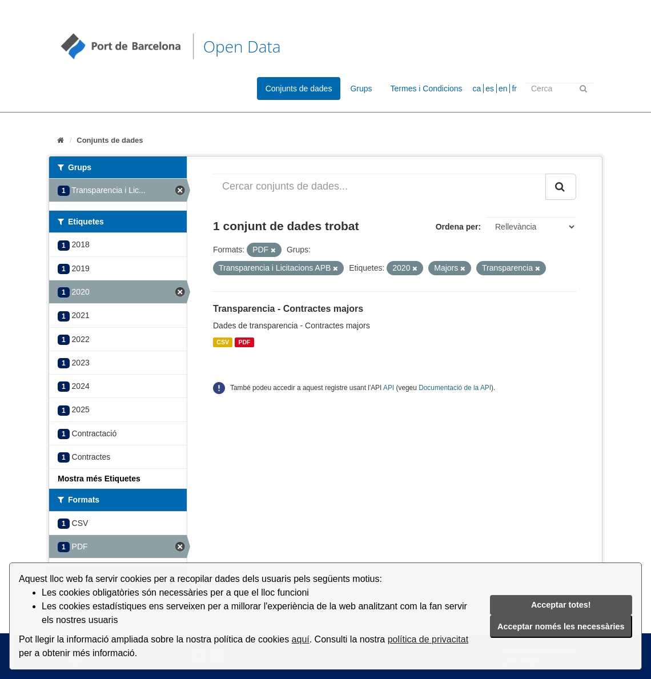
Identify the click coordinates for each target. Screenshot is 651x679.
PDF (244, 342)
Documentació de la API (455, 388)
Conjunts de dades (299, 88)
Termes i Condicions (427, 88)
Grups (361, 88)
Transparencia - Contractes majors (288, 309)
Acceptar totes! (561, 604)
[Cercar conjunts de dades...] (379, 187)
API (388, 388)
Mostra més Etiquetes (99, 478)
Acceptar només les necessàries (560, 626)
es (489, 88)
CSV (222, 342)
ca (477, 88)
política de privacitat (428, 639)
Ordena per (457, 226)
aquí (301, 639)
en (503, 88)
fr (514, 88)
